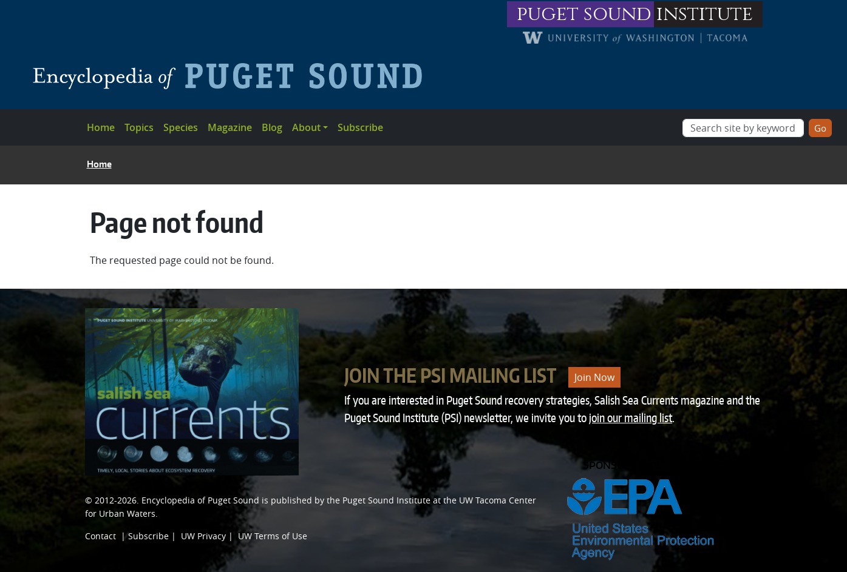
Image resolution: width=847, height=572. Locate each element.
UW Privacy (203, 536)
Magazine (230, 127)
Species (180, 127)
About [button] (306, 127)
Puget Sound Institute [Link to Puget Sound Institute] (386, 500)
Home (101, 127)
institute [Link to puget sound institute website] (704, 14)
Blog (272, 127)
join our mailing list (630, 417)
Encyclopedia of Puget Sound (200, 500)
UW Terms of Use (272, 536)
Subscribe (360, 127)
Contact (100, 536)
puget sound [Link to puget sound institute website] (584, 14)
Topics (139, 127)
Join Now (594, 377)
